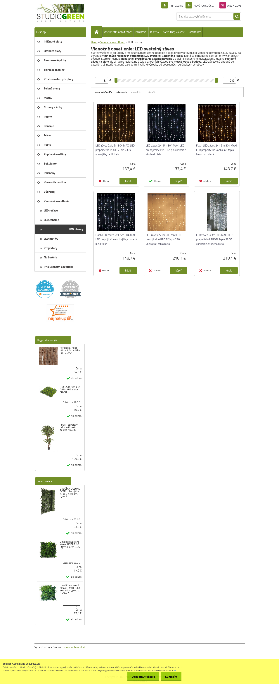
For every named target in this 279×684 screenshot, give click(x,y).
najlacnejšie (121, 92)
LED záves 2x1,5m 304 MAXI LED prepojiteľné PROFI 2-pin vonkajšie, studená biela (166, 149)
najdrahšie (136, 92)
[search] (236, 16)
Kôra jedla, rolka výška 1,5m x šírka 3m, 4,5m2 (70, 350)
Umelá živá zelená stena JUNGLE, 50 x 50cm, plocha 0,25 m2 (70, 545)
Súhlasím (171, 676)
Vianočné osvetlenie (112, 42)
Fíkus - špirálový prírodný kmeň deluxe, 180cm (68, 427)
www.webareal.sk (74, 647)
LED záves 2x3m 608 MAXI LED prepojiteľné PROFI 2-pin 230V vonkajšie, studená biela (214, 239)
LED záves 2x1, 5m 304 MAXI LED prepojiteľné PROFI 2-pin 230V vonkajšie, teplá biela (115, 149)
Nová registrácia (203, 5)
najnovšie (151, 92)
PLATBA (154, 32)
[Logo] (59, 13)
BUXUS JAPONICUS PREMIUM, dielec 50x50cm (70, 389)
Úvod (94, 42)
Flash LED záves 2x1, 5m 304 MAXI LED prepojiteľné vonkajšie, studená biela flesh (116, 239)
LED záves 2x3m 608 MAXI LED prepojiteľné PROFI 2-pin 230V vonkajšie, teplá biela (164, 239)
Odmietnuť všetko (142, 676)
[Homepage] (98, 32)
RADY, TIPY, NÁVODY (174, 32)
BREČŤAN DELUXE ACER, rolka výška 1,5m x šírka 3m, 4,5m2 (70, 492)
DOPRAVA (140, 32)
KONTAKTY (195, 32)
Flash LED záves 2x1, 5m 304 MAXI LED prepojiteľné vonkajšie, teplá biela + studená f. (216, 149)
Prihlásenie (176, 5)
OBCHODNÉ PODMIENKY (118, 32)
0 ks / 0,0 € (234, 5)
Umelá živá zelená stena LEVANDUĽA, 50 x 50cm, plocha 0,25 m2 (70, 589)
